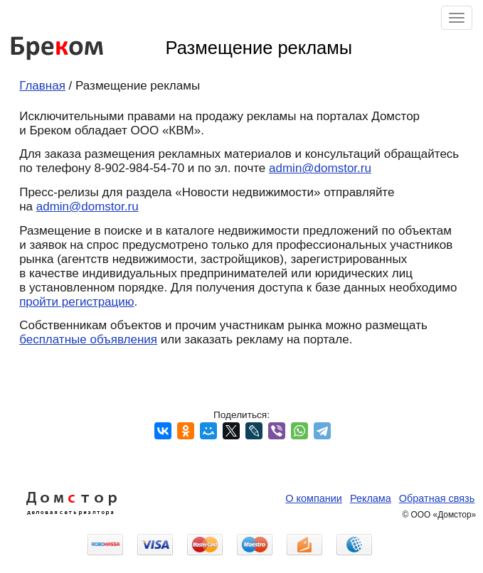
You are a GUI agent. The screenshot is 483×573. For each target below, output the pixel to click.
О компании (313, 498)
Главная (42, 85)
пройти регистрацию (76, 302)
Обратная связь (436, 498)
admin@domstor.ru (320, 168)
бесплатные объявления (88, 339)
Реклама (370, 498)
